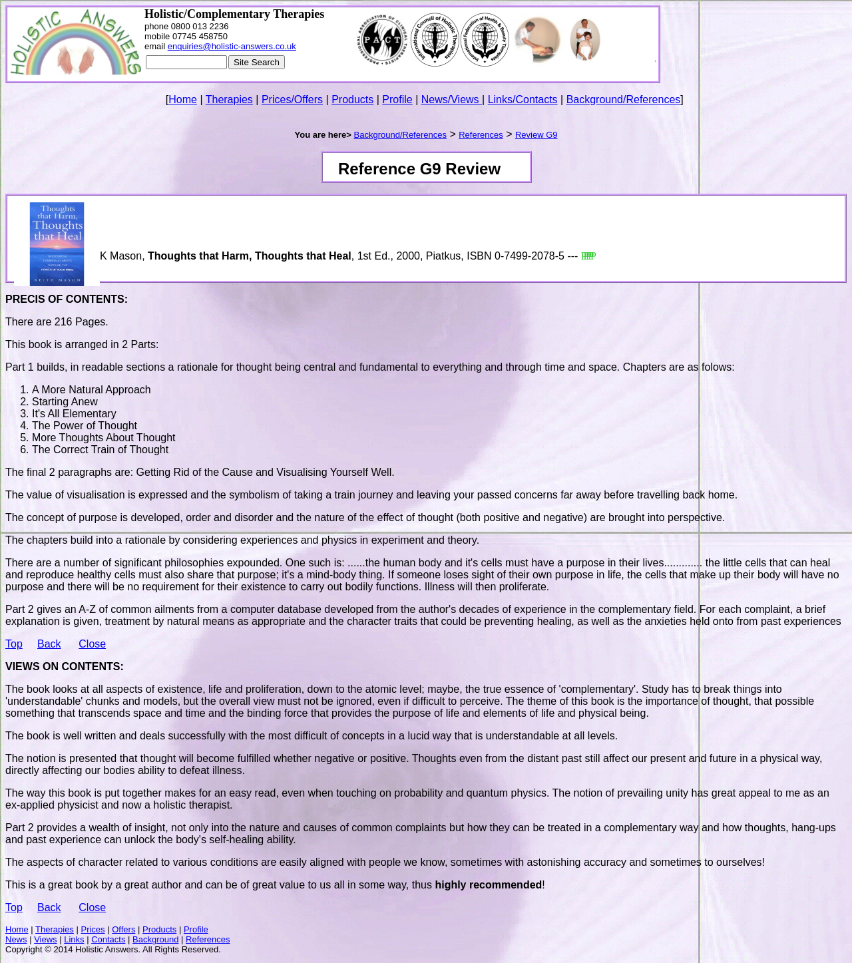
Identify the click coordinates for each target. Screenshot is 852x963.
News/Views (451, 99)
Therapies (229, 99)
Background (155, 939)
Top (14, 644)
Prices (93, 929)
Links (74, 939)
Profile (397, 99)
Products (352, 99)
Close (92, 644)
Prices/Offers (292, 99)
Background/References (623, 99)
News (16, 939)
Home (182, 99)
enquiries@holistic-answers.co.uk (232, 46)
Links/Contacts (523, 99)
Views (45, 939)
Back (49, 644)
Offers (123, 929)
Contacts (108, 939)
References (208, 939)
